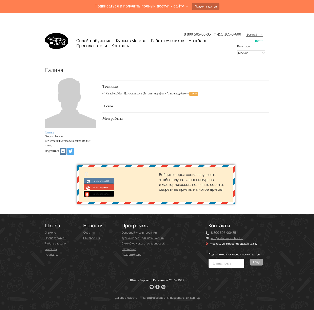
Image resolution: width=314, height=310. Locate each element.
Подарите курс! (132, 254)
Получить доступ (206, 6)
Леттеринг (129, 249)
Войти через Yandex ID (99, 193)
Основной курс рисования (139, 232)
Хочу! (256, 262)
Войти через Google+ (99, 187)
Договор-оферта (126, 297)
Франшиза (52, 254)
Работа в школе (55, 243)
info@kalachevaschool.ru (227, 238)
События (89, 232)
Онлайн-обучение (93, 40)
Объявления (91, 238)
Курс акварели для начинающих (143, 238)
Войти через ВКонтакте (99, 180)
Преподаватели (91, 45)
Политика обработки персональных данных (171, 297)
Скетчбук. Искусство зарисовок (143, 243)
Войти (259, 40)
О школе (50, 232)
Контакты (121, 45)
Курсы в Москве (131, 40)
